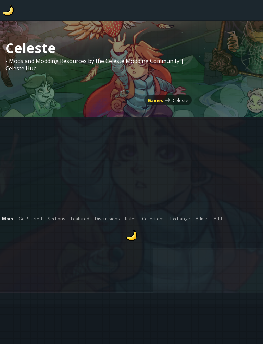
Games (155, 100)
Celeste (180, 100)
